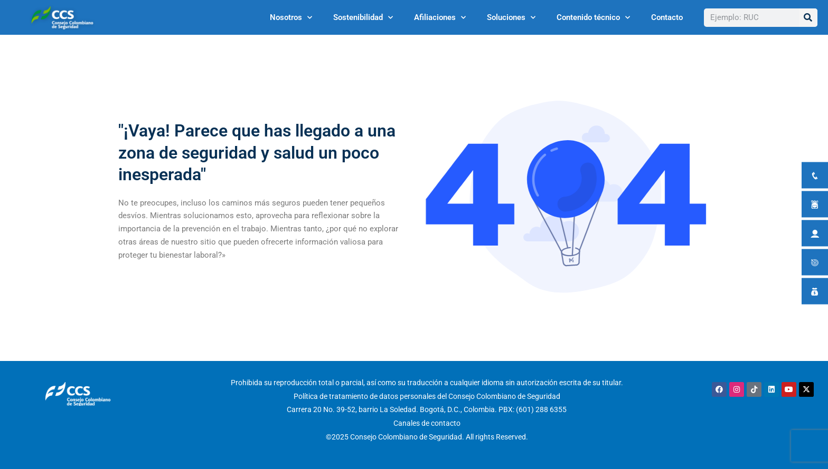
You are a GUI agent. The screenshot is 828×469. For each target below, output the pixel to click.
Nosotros (291, 17)
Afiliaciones (440, 17)
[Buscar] (808, 17)
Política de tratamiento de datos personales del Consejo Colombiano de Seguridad (427, 396)
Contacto (667, 17)
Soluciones (511, 17)
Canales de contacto (426, 423)
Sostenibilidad (363, 17)
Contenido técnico (593, 17)
